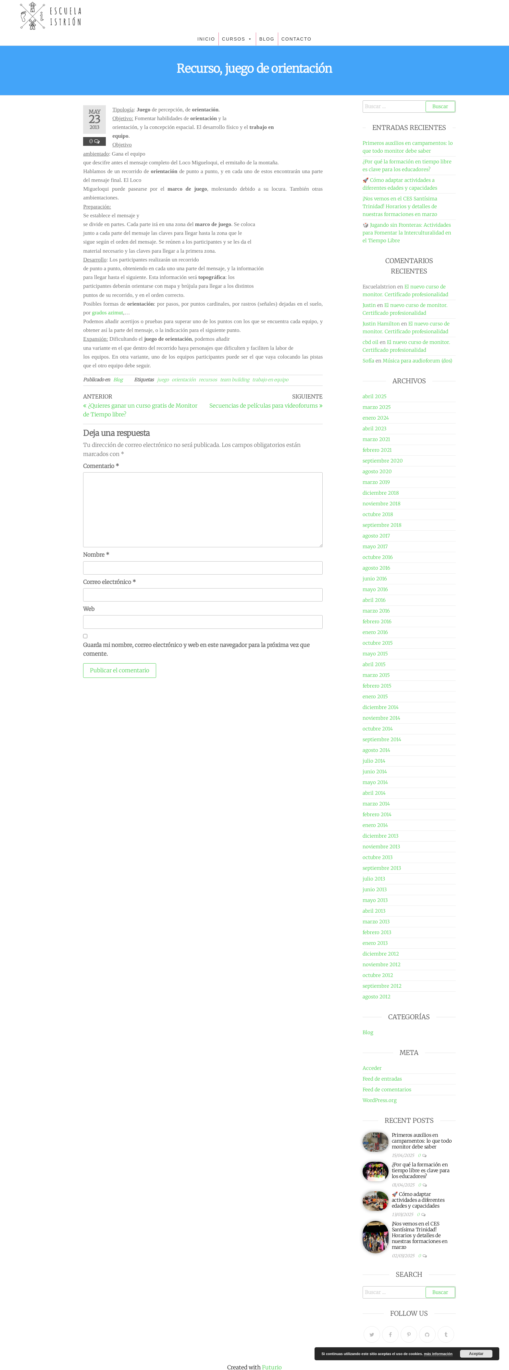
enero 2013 (375, 943)
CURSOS (237, 38)
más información (438, 1354)
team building (234, 380)
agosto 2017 (376, 536)
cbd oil (371, 342)
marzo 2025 (377, 407)
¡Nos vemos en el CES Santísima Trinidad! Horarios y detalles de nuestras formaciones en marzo (400, 206)
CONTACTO (296, 39)
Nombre (96, 554)
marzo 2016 (376, 611)
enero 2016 (375, 632)
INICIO (206, 39)
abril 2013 (374, 911)
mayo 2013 (375, 900)
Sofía (368, 361)
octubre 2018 (378, 514)
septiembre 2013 (382, 868)
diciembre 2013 (381, 836)
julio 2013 (374, 879)
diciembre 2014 (381, 707)
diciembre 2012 (381, 954)
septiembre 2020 (383, 461)
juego (163, 380)
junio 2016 (375, 579)
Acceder (372, 1068)
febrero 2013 (377, 932)
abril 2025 (375, 396)
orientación (184, 380)
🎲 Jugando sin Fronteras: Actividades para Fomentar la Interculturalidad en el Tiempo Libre (407, 233)
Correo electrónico (109, 582)
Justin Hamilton (381, 324)
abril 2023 (375, 428)
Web (88, 609)
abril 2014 (374, 793)
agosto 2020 (377, 471)
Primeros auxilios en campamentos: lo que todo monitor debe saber (422, 1141)
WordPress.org (380, 1100)
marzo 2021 (376, 439)
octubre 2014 (378, 729)
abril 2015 (374, 664)
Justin (369, 305)
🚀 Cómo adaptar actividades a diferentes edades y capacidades (418, 1200)
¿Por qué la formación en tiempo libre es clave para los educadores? (421, 1170)
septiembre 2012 (382, 986)
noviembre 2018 (382, 504)
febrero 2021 (377, 450)
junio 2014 (375, 771)
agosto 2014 (376, 750)
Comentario (101, 466)
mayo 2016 (375, 589)
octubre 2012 (378, 975)
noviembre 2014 (381, 718)
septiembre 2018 (382, 525)
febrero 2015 (377, 686)
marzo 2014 (376, 804)
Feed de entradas (382, 1079)
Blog (118, 380)
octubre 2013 (378, 857)
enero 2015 (375, 696)
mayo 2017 (375, 546)
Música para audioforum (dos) (417, 361)
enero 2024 (376, 418)
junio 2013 (375, 889)
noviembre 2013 (381, 847)
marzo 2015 (376, 675)
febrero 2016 (377, 621)
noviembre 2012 (382, 964)
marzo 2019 (376, 482)
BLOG (267, 39)
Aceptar (476, 1353)
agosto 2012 (377, 997)
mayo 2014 (375, 782)
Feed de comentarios (387, 1089)
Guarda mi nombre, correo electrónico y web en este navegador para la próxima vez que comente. (196, 649)
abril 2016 (374, 600)
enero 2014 (375, 825)
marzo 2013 (376, 922)
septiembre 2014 (382, 739)
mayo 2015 (375, 654)
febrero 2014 (377, 814)
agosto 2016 (376, 568)
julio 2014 (374, 761)
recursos (208, 380)
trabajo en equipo (270, 380)
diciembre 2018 (381, 493)
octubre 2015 (378, 643)
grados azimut (107, 313)
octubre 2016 (378, 557)
